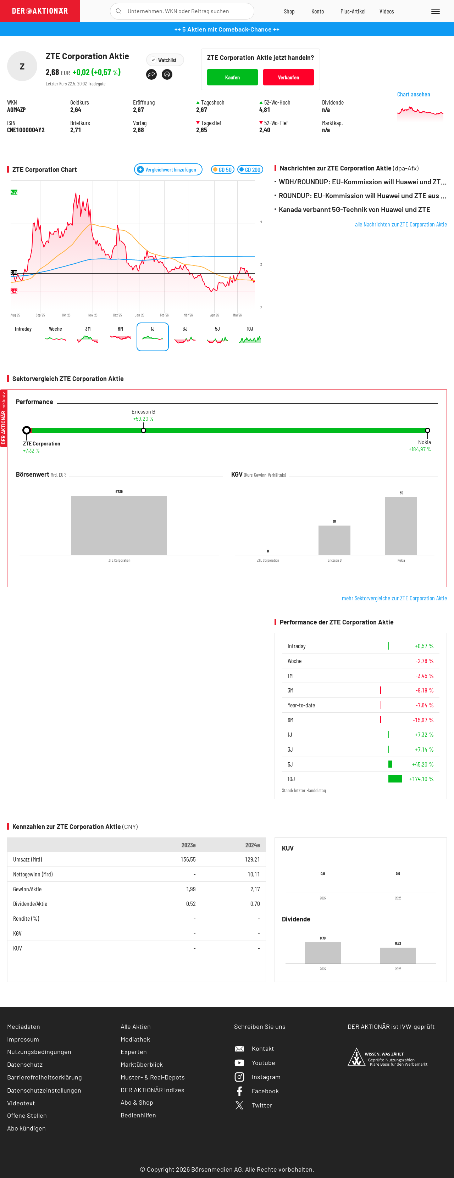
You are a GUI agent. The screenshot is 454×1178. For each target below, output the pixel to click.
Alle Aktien (136, 1026)
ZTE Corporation (41, 444)
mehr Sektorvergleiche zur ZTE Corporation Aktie (394, 598)
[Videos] (386, 11)
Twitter (253, 1105)
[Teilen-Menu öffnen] (151, 74)
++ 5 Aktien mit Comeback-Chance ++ (227, 29)
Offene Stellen (27, 1115)
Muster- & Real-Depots (153, 1077)
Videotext (21, 1103)
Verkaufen (288, 77)
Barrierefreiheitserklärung (44, 1077)
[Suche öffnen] (118, 11)
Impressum (23, 1039)
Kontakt (254, 1048)
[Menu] (434, 11)
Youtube (254, 1062)
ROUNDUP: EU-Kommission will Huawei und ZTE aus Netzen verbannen (363, 195)
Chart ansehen (422, 109)
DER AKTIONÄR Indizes (152, 1090)
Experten (134, 1051)
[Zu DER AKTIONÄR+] (352, 11)
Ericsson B (143, 412)
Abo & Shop (137, 1102)
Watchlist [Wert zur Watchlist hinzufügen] (167, 59)
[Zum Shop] (289, 11)
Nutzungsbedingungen (39, 1051)
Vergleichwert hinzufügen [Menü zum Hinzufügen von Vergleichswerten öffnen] (170, 169)
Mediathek (135, 1039)
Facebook (256, 1091)
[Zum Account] (317, 11)
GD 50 (225, 169)
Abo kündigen (26, 1128)
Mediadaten (23, 1026)
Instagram (257, 1077)
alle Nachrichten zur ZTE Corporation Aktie (401, 224)
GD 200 (252, 169)
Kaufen (232, 77)
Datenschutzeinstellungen (44, 1090)
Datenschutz (25, 1064)
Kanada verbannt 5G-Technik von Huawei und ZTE (355, 209)
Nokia (424, 442)
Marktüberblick (142, 1064)
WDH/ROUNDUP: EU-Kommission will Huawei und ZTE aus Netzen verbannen (363, 182)
